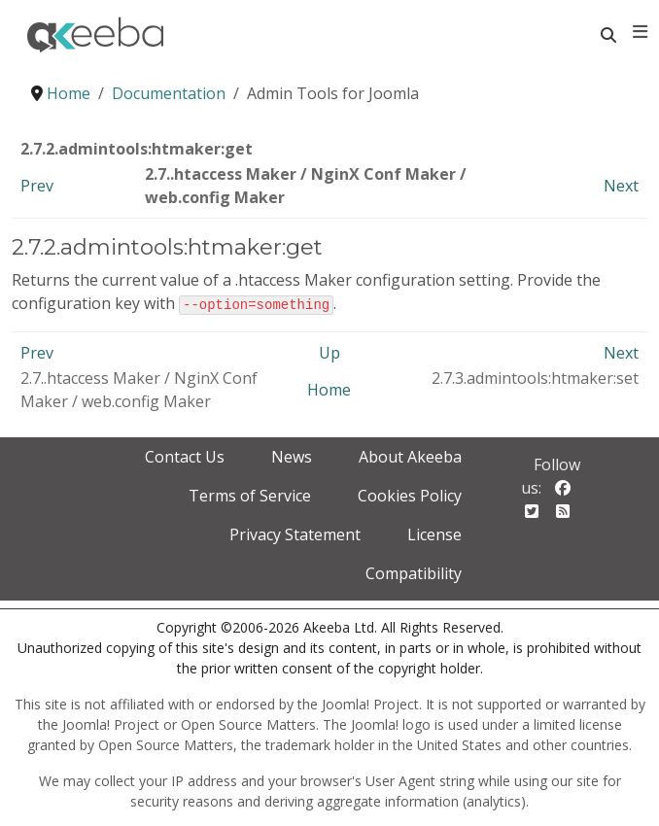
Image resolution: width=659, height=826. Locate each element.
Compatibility (413, 572)
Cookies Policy (410, 494)
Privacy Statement (295, 533)
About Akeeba (410, 455)
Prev (36, 185)
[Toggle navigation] (640, 32)
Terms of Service (250, 494)
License (434, 533)
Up (329, 351)
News (291, 455)
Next (621, 185)
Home (329, 388)
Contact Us (185, 455)
